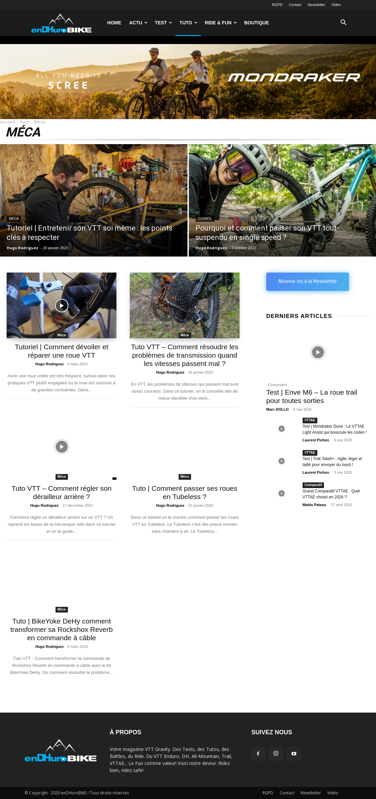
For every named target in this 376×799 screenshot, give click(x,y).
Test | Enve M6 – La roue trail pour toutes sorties (311, 396)
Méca (14, 219)
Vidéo (336, 5)
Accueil (7, 122)
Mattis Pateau (314, 505)
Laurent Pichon (316, 440)
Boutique (256, 22)
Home (114, 22)
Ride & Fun (221, 22)
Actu (138, 22)
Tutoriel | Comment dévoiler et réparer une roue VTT (61, 351)
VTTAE (310, 420)
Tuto (188, 22)
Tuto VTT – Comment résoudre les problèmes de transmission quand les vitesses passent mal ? (184, 355)
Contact (295, 5)
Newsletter (316, 5)
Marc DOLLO (277, 409)
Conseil (205, 219)
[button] (344, 23)
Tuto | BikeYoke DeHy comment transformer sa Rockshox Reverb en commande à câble (61, 629)
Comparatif (313, 485)
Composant (277, 385)
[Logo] (61, 22)
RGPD (277, 5)
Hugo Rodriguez (49, 364)
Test (163, 22)
